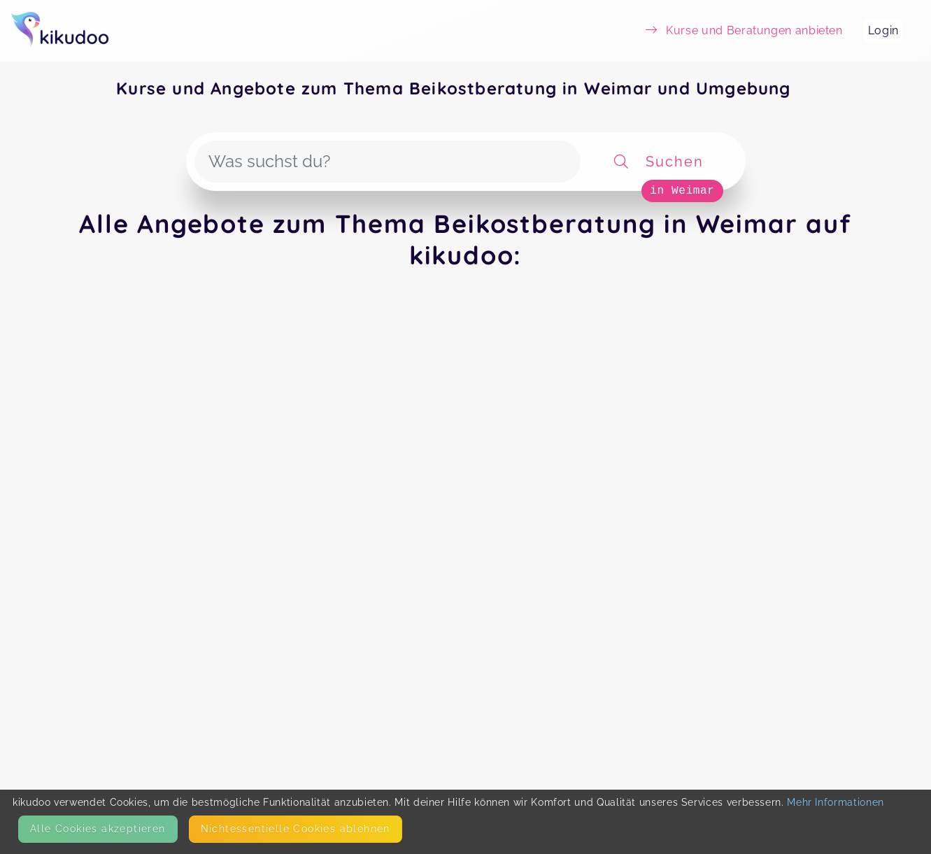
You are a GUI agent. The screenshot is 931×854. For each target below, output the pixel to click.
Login (883, 30)
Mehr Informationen (835, 802)
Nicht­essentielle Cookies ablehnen (295, 828)
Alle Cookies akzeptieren (98, 828)
